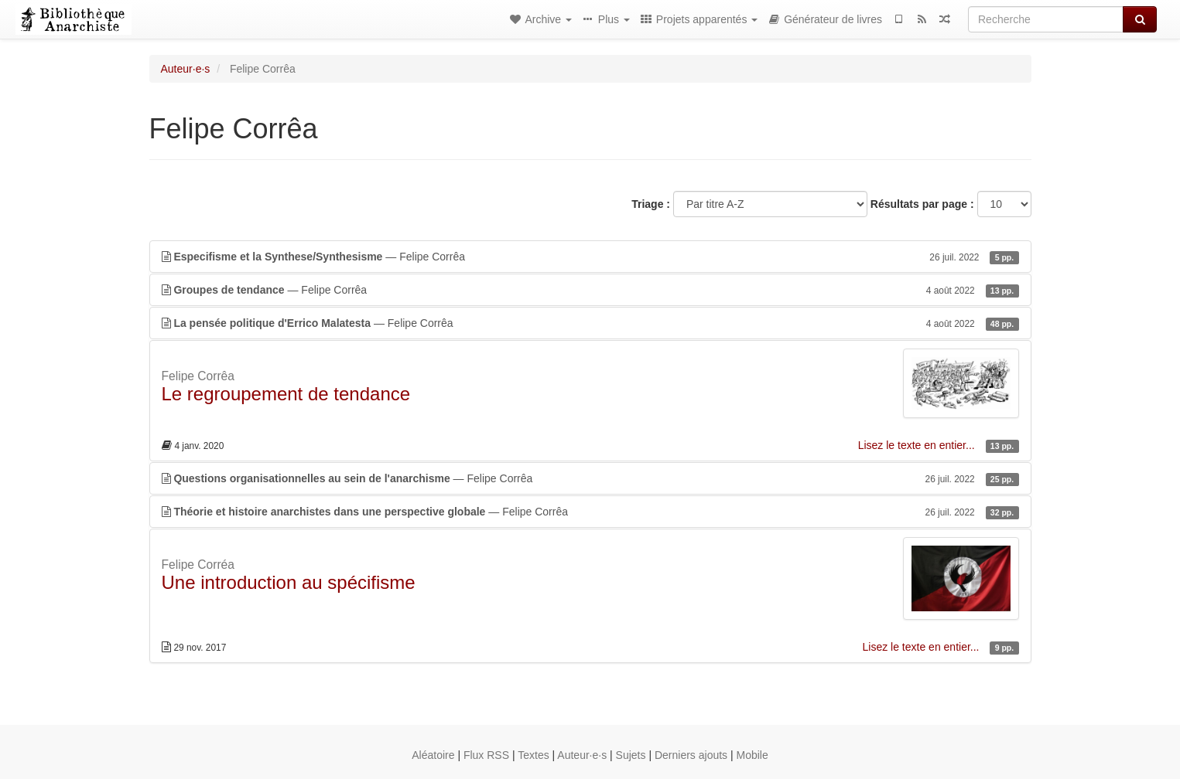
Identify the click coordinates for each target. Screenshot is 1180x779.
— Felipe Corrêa (590, 256)
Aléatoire (433, 755)
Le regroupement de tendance (286, 393)
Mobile (752, 755)
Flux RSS (486, 755)
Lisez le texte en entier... (918, 445)
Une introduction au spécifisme (289, 582)
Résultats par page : (922, 204)
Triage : (650, 204)
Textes (533, 755)
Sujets (631, 755)
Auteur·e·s (185, 69)
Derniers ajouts (691, 755)
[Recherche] (1046, 19)
